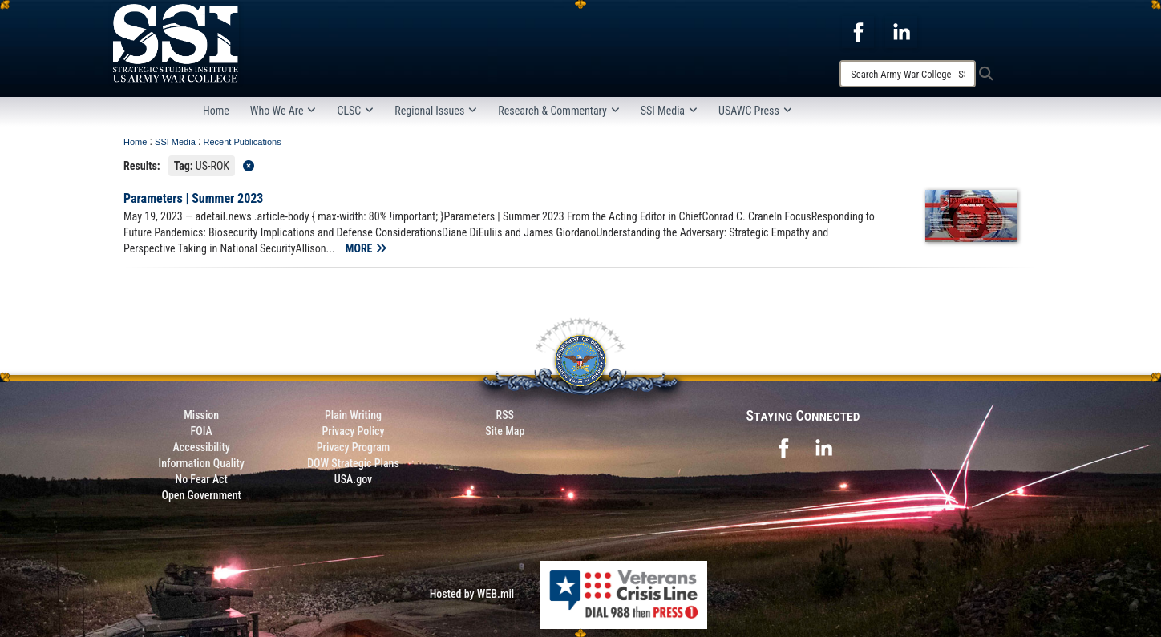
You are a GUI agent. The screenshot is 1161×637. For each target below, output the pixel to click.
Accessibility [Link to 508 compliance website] (201, 447)
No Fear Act (202, 479)
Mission (201, 415)
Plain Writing (353, 415)
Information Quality (202, 463)
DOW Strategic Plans (353, 463)
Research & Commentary (559, 110)
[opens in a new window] (858, 31)
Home (216, 110)
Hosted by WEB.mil (472, 593)
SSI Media (669, 110)
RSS (505, 415)
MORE (366, 248)
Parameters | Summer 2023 (193, 198)
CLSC (355, 110)
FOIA (201, 431)
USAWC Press (755, 110)
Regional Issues (435, 110)
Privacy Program (353, 447)
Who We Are (283, 110)
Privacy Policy (353, 431)
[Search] (907, 73)
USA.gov (353, 479)
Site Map (504, 431)
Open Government (201, 495)
